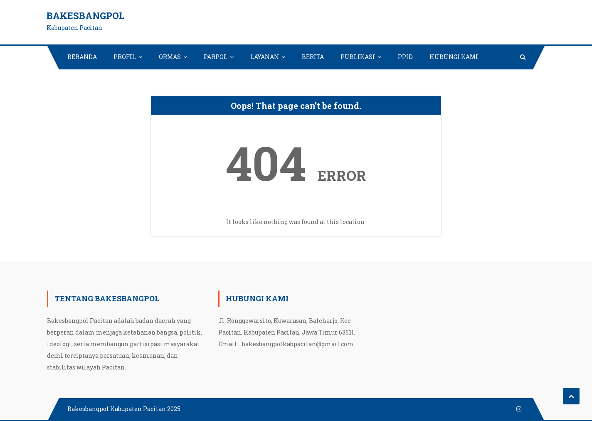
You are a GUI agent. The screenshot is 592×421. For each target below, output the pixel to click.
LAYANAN (264, 57)
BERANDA (82, 57)
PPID (405, 57)
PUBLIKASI (357, 57)
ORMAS (170, 57)
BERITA (313, 57)
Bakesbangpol (86, 16)
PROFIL (124, 57)
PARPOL (215, 57)
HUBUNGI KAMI (453, 57)
